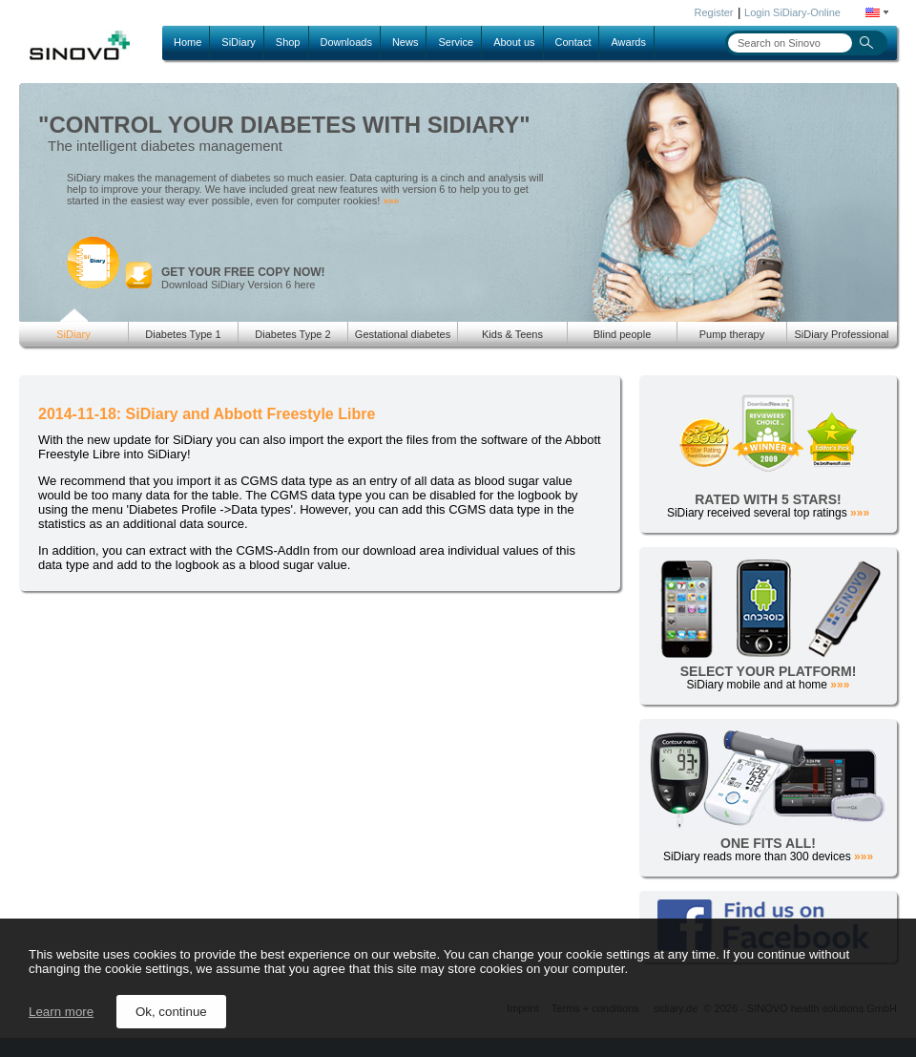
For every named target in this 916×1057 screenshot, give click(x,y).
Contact (573, 42)
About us (513, 42)
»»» (391, 201)
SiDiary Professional (841, 334)
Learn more (61, 1011)
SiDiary (238, 42)
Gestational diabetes (402, 334)
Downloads (346, 42)
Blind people (622, 334)
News (405, 42)
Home (187, 42)
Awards (628, 42)
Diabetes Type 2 (292, 334)
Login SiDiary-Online (792, 12)
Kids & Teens (512, 334)
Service (455, 42)
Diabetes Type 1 (182, 334)
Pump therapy (731, 334)
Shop (288, 42)
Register (714, 12)
